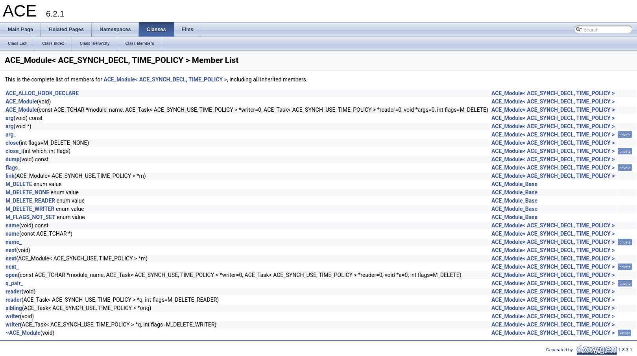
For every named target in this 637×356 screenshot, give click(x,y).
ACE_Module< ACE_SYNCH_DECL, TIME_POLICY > (165, 79)
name (12, 225)
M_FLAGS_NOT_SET (30, 217)
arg (10, 118)
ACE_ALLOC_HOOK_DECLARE (42, 93)
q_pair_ (14, 283)
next (11, 250)
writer (13, 316)
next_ (12, 267)
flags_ (13, 167)
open (12, 275)
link (10, 176)
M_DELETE (19, 184)
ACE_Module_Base (514, 184)
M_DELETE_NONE (27, 192)
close (12, 143)
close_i (14, 151)
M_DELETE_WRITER (30, 209)
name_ (14, 242)
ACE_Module (21, 101)
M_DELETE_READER (30, 200)
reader (14, 291)
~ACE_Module (23, 333)
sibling (14, 308)
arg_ (11, 134)
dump (13, 159)
